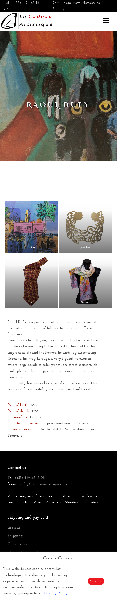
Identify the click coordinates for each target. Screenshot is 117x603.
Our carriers (17, 544)
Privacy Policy (56, 593)
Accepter (96, 581)
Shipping (15, 536)
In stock (14, 528)
